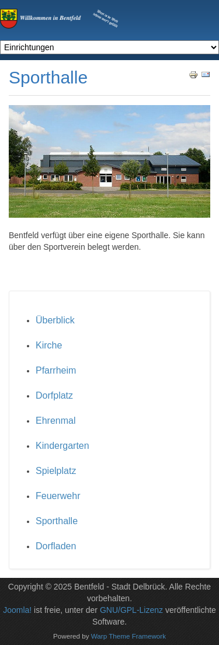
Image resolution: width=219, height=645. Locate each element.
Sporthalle (57, 521)
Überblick (55, 320)
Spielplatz (56, 471)
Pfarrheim (56, 370)
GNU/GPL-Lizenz (131, 610)
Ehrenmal (55, 421)
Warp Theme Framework (128, 636)
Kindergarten (62, 446)
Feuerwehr (58, 496)
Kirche (49, 345)
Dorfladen (56, 546)
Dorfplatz (54, 395)
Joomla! (17, 610)
